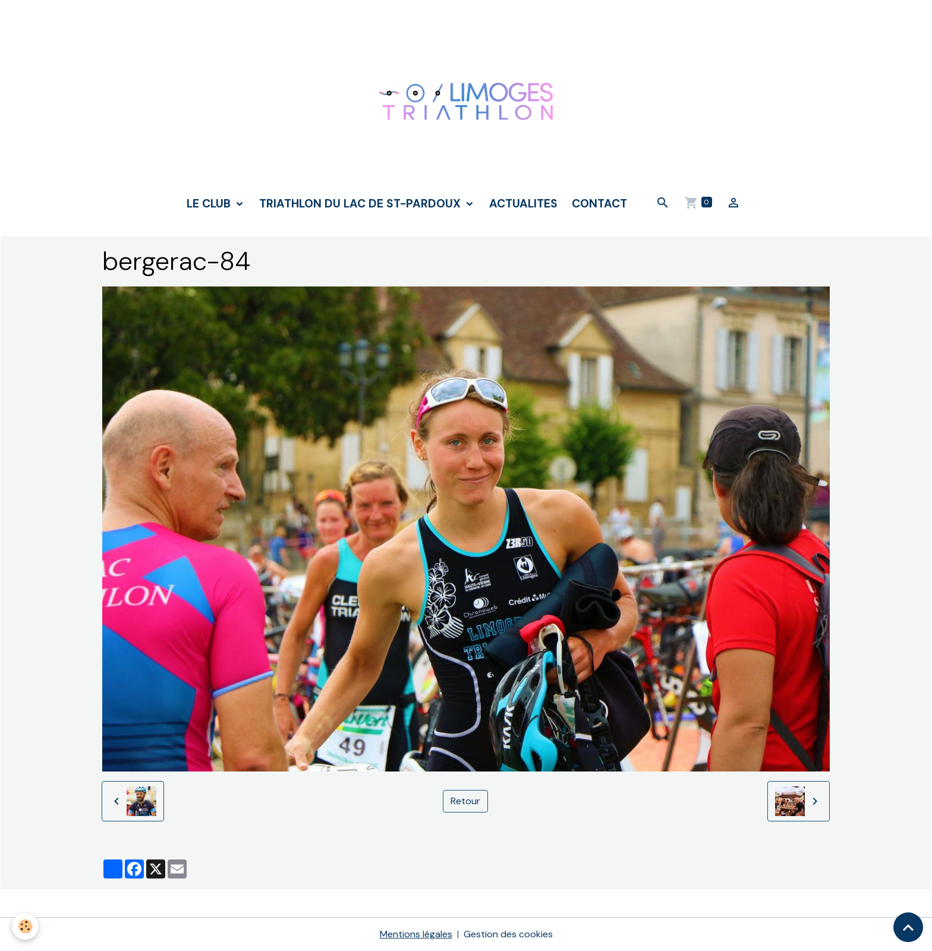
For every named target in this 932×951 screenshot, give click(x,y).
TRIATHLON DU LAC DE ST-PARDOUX (361, 203)
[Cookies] (25, 926)
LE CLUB (210, 203)
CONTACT (599, 203)
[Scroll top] (908, 927)
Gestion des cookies (508, 934)
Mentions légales (416, 934)
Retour (465, 801)
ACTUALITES (523, 203)
